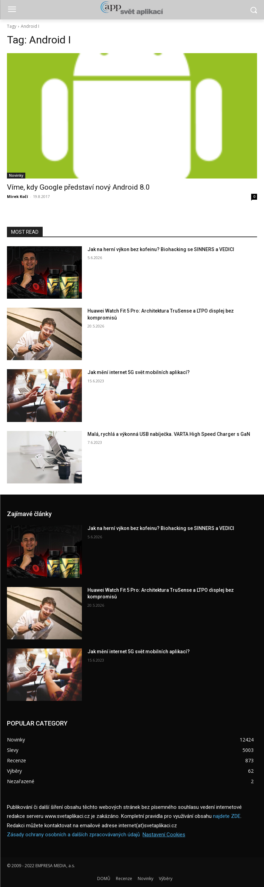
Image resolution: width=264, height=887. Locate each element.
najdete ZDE (226, 816)
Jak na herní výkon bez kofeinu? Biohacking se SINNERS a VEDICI (160, 249)
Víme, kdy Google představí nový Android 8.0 (78, 187)
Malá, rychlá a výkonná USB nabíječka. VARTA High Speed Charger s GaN (168, 434)
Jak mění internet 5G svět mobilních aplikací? (138, 372)
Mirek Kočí (17, 196)
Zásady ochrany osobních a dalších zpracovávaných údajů (73, 834)
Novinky (16, 175)
